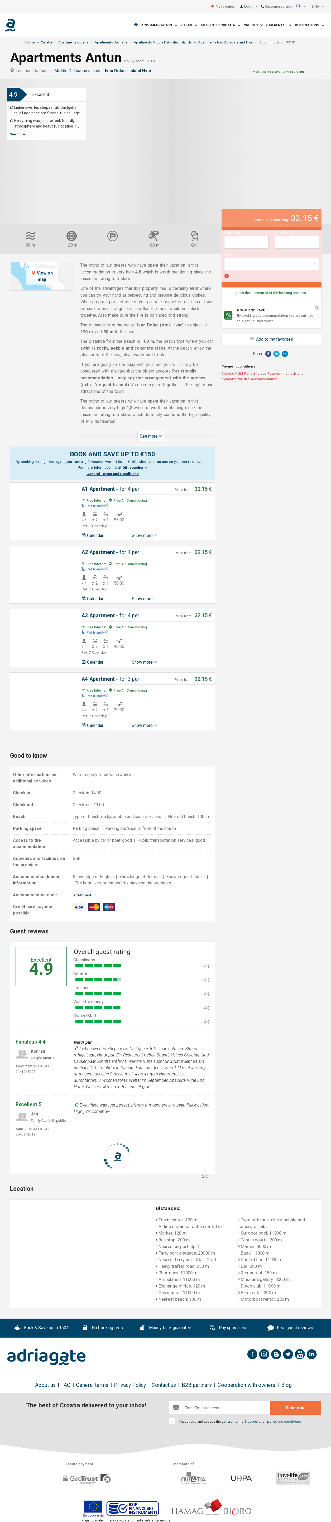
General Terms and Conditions (113, 474)
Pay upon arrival (228, 1328)
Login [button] (250, 6)
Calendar (92, 535)
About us (45, 1385)
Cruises (253, 25)
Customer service (276, 6)
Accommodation (159, 25)
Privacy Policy (130, 1385)
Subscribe (296, 1407)
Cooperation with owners (247, 1385)
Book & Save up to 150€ (41, 1328)
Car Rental (278, 25)
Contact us (164, 1385)
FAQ (65, 1385)
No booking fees (102, 1328)
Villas (188, 25)
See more (17, 134)
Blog (286, 1385)
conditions (292, 1421)
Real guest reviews (290, 1328)
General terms (92, 1385)
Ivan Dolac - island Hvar (129, 70)
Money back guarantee (165, 1328)
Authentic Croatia (220, 25)
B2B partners (197, 1385)
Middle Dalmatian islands (79, 70)
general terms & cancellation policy (249, 1421)
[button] (300, 6)
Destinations (309, 25)
